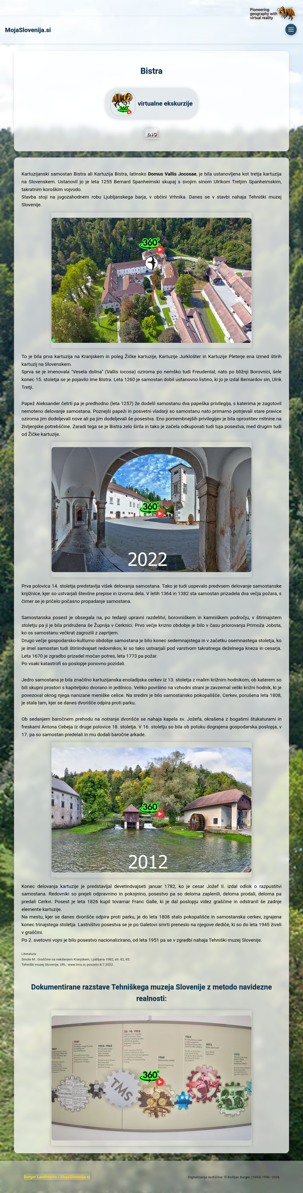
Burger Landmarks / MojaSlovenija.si (57, 1176)
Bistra (23, 8)
